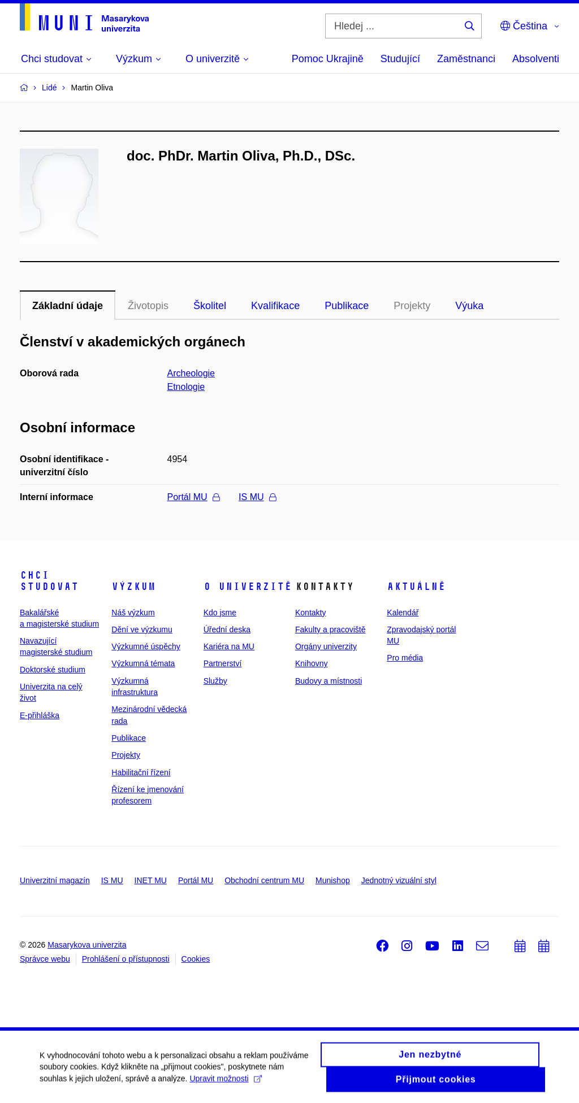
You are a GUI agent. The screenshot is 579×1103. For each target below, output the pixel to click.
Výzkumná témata (143, 663)
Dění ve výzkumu (141, 629)
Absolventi (535, 58)
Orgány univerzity (326, 646)
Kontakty (310, 612)
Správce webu (45, 958)
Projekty (412, 305)
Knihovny (311, 663)
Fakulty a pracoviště (330, 629)
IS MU (257, 497)
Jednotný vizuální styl (399, 880)
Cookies (196, 958)
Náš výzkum (132, 612)
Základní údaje (67, 305)
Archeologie (191, 373)
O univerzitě (248, 586)
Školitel (209, 305)
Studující (400, 58)
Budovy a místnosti (328, 680)
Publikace (347, 305)
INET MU (151, 880)
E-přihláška (39, 715)
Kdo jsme (220, 612)
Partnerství (223, 663)
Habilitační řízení (140, 772)
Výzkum (133, 586)
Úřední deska (227, 629)
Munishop (333, 880)
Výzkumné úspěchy (145, 646)
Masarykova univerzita (86, 944)
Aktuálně (416, 586)
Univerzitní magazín (55, 880)
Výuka (469, 305)
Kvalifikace (275, 305)
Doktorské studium (52, 669)
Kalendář (402, 612)
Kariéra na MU (229, 646)
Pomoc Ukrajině (328, 58)
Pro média (405, 657)
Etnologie (186, 387)
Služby (215, 680)
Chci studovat (49, 581)
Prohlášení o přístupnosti (126, 958)
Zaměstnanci (466, 58)
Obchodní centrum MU (264, 880)
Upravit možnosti (225, 1083)
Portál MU (193, 497)
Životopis (148, 305)
